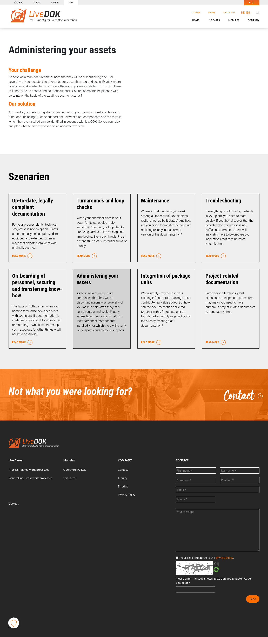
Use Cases (214, 20)
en (248, 12)
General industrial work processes (30, 478)
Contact (196, 12)
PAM (71, 2)
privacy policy (224, 558)
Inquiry (211, 12)
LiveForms (70, 478)
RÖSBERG (18, 2)
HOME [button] (195, 20)
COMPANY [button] (253, 20)
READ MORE (21, 255)
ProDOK (54, 2)
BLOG (251, 2)
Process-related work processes (29, 470)
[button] (213, 20)
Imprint (123, 486)
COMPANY (125, 460)
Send (253, 599)
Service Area (229, 12)
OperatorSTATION (74, 470)
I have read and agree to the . (205, 558)
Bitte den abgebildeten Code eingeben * (213, 581)
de (243, 12)
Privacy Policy (126, 495)
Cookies (14, 503)
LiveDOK (37, 2)
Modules (233, 20)
